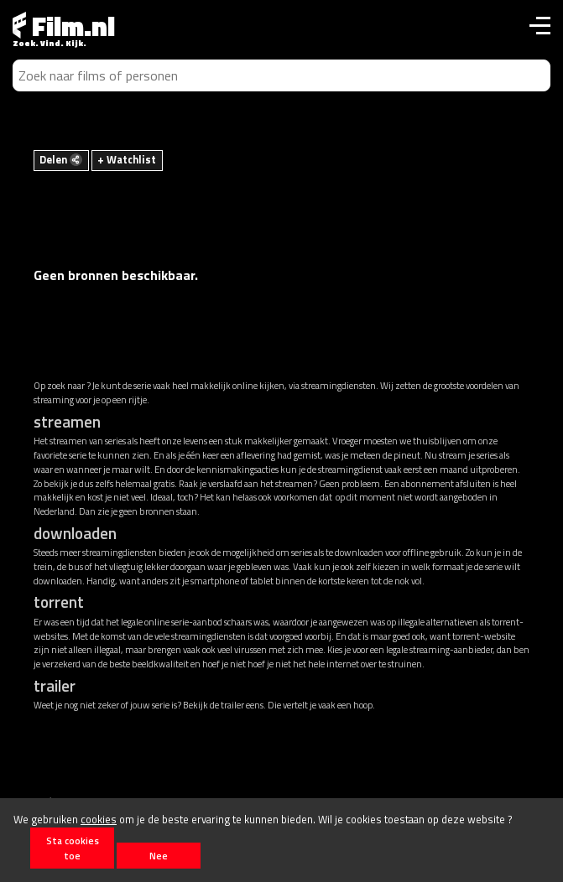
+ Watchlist (126, 159)
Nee (158, 855)
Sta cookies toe (72, 847)
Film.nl (64, 26)
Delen (60, 159)
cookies (99, 819)
